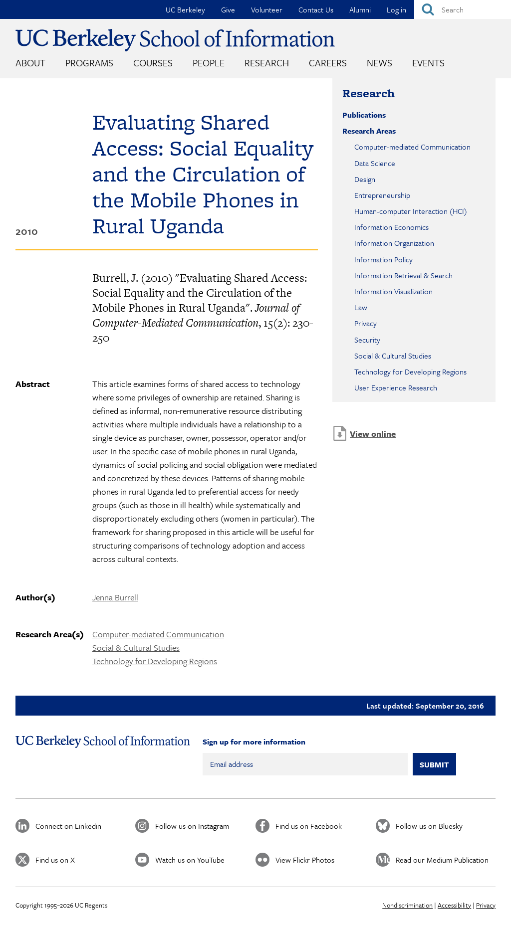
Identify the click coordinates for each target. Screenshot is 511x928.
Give (228, 9)
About (30, 62)
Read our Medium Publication (442, 859)
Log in (396, 9)
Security (367, 339)
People (209, 62)
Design (364, 179)
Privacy (365, 323)
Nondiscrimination (407, 905)
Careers (328, 62)
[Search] (462, 9)
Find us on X (55, 859)
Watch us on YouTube (190, 859)
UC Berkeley (185, 9)
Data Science (374, 163)
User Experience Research (395, 387)
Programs (89, 62)
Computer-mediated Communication (158, 634)
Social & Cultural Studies (136, 647)
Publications (364, 114)
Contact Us (315, 9)
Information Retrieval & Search (403, 275)
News (379, 62)
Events (428, 62)
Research (267, 62)
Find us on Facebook (308, 825)
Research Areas (369, 130)
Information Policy (383, 259)
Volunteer (266, 9)
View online (373, 433)
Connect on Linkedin (68, 825)
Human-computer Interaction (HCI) (410, 210)
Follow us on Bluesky (429, 825)
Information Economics (391, 226)
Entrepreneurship (382, 194)
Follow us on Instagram (192, 825)
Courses (153, 62)
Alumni (360, 9)
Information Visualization (393, 291)
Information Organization (394, 242)
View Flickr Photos (304, 859)
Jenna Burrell (115, 597)
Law (360, 307)
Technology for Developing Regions (154, 661)
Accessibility (454, 905)
